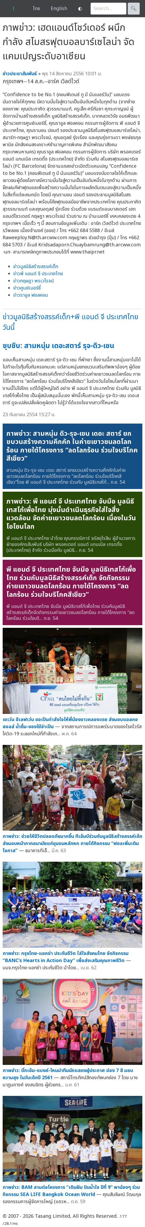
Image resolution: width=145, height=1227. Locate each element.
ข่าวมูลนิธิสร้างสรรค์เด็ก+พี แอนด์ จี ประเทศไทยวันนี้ (70, 322)
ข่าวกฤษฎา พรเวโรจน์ (33, 280)
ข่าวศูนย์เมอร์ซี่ (27, 288)
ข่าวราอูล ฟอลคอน (30, 295)
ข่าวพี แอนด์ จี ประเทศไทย (38, 273)
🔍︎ (134, 8)
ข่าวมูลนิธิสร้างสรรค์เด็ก (35, 266)
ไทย (36, 8)
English (59, 8)
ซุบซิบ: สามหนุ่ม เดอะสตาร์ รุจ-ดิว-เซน (58, 345)
